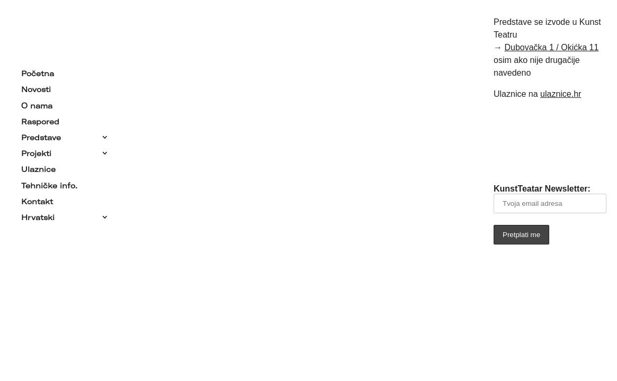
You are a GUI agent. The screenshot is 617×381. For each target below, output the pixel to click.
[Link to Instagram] (595, 140)
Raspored (40, 119)
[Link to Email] (506, 140)
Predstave (41, 135)
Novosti (36, 87)
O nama (36, 103)
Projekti (36, 151)
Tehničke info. (49, 183)
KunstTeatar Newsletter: (550, 198)
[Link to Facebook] (535, 140)
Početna (37, 71)
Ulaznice (38, 167)
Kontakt (37, 199)
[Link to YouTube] (565, 140)
